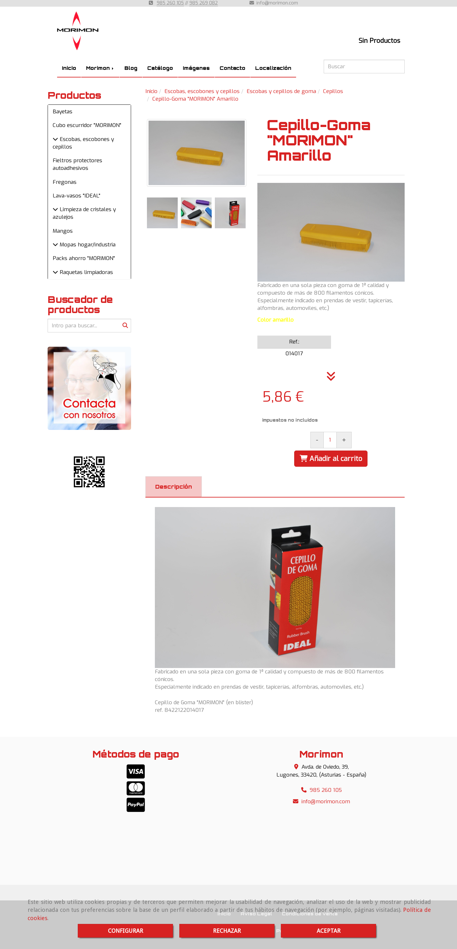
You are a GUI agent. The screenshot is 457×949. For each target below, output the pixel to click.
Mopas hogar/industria (87, 244)
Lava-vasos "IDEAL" (76, 195)
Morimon (100, 68)
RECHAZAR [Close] (227, 930)
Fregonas (64, 182)
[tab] (173, 486)
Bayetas (62, 111)
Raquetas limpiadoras (85, 272)
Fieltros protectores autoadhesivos (77, 164)
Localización (273, 68)
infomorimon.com (277, 3)
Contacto (232, 68)
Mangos (63, 231)
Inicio (69, 68)
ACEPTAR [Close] (329, 930)
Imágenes (196, 68)
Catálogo (160, 68)
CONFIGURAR (125, 930)
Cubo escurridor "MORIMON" (87, 125)
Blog (130, 68)
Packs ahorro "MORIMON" (84, 258)
